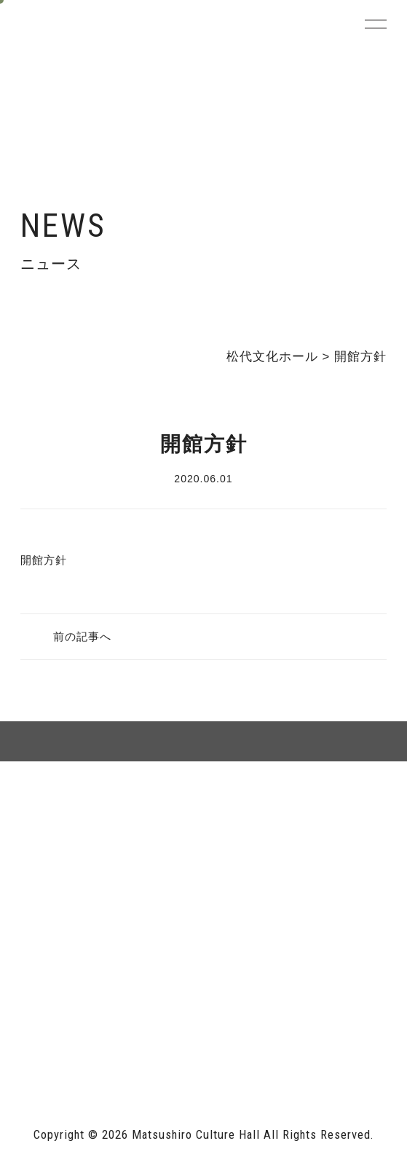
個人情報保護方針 (295, 829)
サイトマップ (112, 829)
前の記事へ (82, 636)
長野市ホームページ (72, 1014)
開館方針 (43, 560)
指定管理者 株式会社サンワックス (113, 1045)
